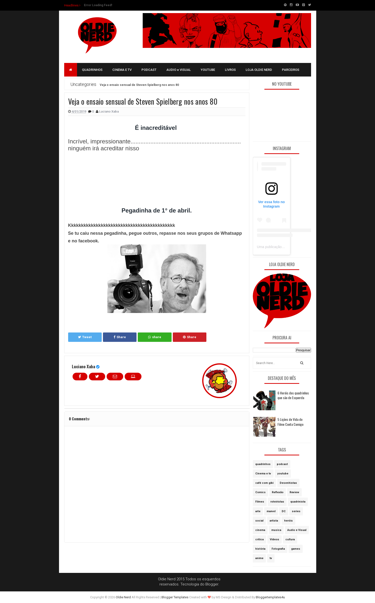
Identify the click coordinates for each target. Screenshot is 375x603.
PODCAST (149, 70)
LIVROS (230, 70)
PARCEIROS (290, 70)
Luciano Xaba (83, 366)
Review (294, 492)
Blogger (211, 584)
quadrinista (297, 501)
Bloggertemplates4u (270, 597)
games (295, 548)
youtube (282, 473)
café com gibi (264, 483)
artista (274, 520)
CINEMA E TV (122, 70)
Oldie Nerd (123, 597)
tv (271, 558)
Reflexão (277, 492)
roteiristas (277, 501)
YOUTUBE (208, 70)
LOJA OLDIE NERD (259, 70)
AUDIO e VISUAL (178, 70)
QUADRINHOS (92, 70)
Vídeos (274, 539)
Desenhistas (288, 483)
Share (120, 337)
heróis (288, 520)
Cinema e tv (263, 473)
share (154, 337)
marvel (271, 511)
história (260, 548)
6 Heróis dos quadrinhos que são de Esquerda (293, 395)
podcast (282, 464)
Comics (260, 492)
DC (284, 511)
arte (257, 511)
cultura (290, 539)
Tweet (85, 337)
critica (259, 539)
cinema (260, 530)
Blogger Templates (174, 597)
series (296, 511)
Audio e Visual (296, 530)
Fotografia (278, 548)
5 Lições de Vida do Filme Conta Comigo (290, 422)
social (259, 520)
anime (259, 558)
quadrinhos (263, 464)
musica (276, 530)
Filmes (259, 501)
